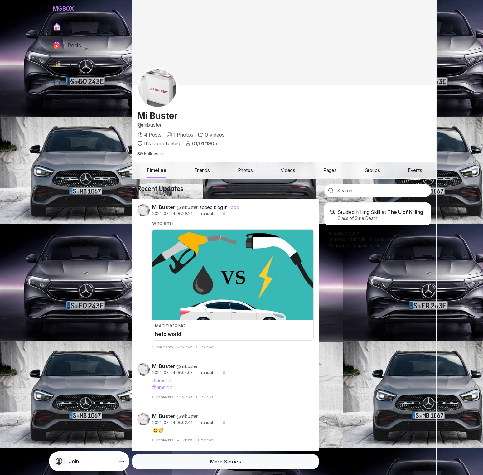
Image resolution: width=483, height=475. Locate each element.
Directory (395, 245)
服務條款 (337, 239)
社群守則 (357, 239)
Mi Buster (157, 115)
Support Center (368, 245)
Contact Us (339, 245)
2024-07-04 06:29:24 (172, 213)
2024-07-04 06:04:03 (172, 372)
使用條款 (396, 239)
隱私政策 (376, 239)
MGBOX (63, 8)
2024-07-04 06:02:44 (172, 422)
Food (234, 207)
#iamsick (162, 380)
